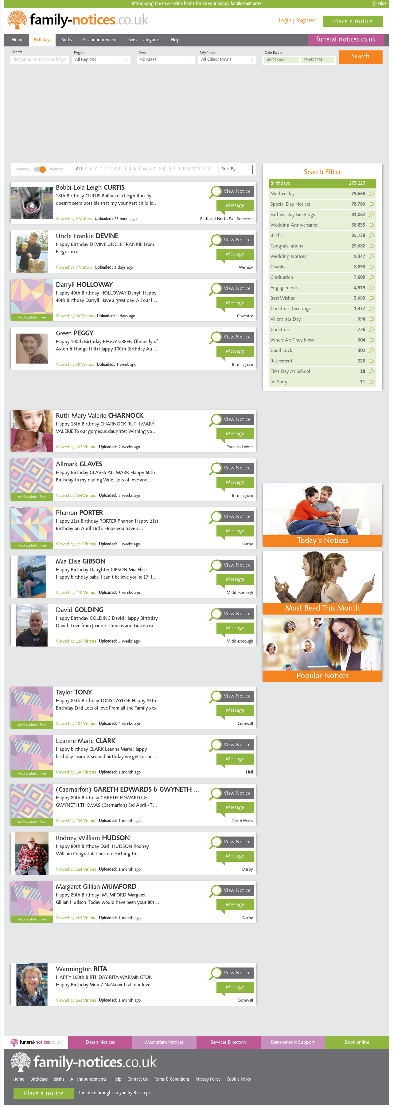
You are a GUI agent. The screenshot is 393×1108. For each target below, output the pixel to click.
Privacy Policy (208, 1079)
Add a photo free (32, 317)
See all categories (144, 40)
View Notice (237, 191)
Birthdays (42, 40)
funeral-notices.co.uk (346, 40)
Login (285, 20)
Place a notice (352, 21)
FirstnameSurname (38, 169)
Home (17, 40)
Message (235, 205)
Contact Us (137, 1079)
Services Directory (229, 1042)
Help (175, 40)
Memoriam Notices (164, 1042)
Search (361, 56)
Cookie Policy (239, 1079)
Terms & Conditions (171, 1079)
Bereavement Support (293, 1042)
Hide (379, 3)
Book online (357, 1042)
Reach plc (142, 1093)
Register (305, 20)
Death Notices (100, 1042)
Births (66, 40)
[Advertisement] (196, 117)
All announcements (100, 40)
